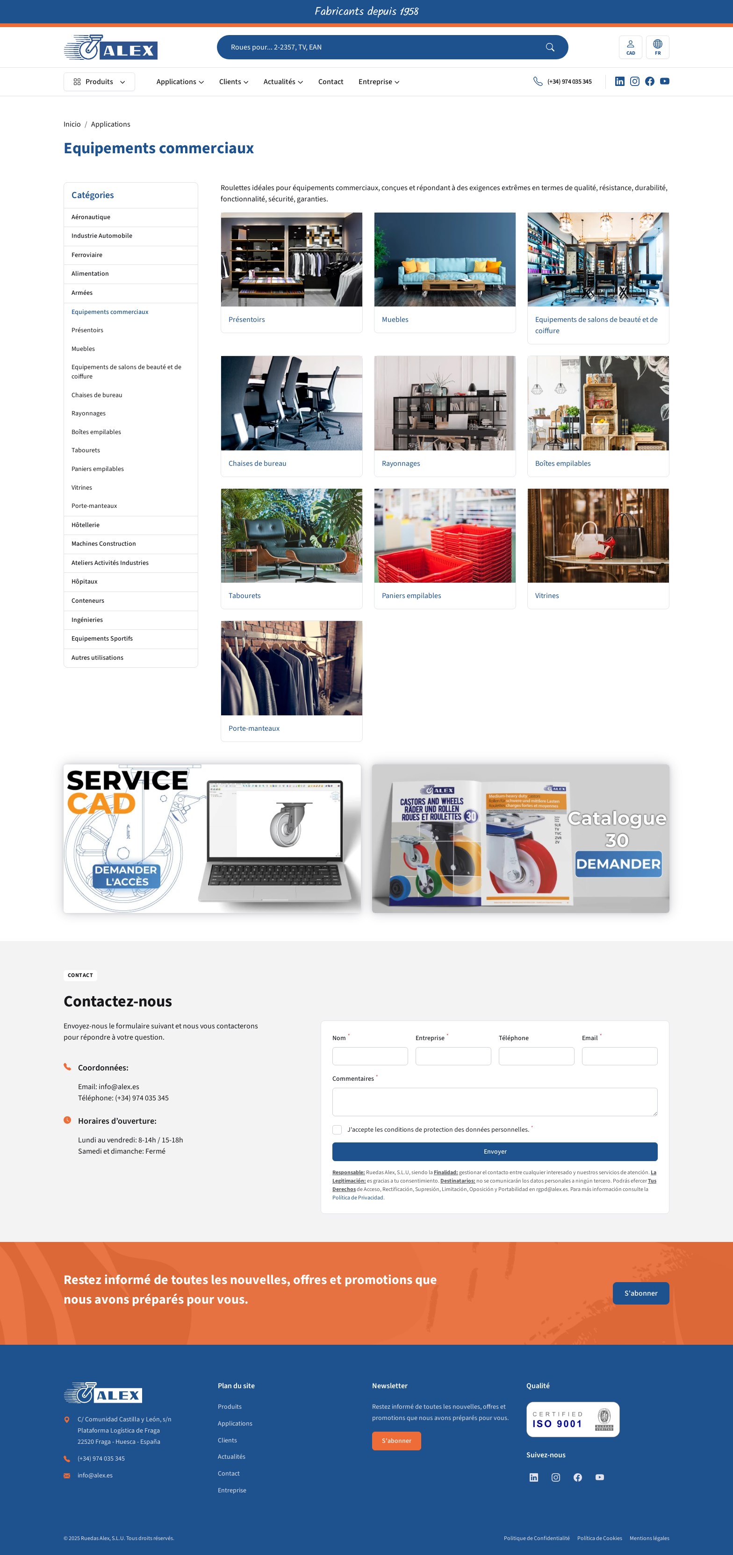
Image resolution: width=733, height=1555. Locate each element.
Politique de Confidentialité (537, 1538)
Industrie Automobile (102, 236)
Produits (93, 82)
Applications (176, 82)
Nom (339, 1038)
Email (590, 1038)
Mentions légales (649, 1538)
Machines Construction (104, 544)
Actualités (279, 82)
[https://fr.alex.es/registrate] (212, 838)
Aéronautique (91, 217)
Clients (230, 82)
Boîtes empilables (96, 432)
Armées (82, 293)
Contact (331, 82)
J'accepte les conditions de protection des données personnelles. (438, 1129)
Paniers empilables (98, 469)
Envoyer (495, 1151)
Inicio (72, 124)
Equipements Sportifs (102, 638)
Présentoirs (87, 330)
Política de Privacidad (357, 1198)
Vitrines (82, 487)
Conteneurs (88, 601)
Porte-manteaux (94, 506)
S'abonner (641, 1293)
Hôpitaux (85, 581)
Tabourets (86, 450)
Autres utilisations (97, 658)
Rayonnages (89, 413)
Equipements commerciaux (110, 312)
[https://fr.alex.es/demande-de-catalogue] (520, 838)
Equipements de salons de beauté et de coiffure (126, 372)
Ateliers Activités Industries (110, 563)
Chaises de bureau (97, 395)
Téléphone (514, 1038)
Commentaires (353, 1079)
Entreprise (375, 82)
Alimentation (90, 273)
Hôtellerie (86, 525)
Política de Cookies (599, 1538)
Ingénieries (87, 620)
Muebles (83, 349)
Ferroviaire (87, 255)
